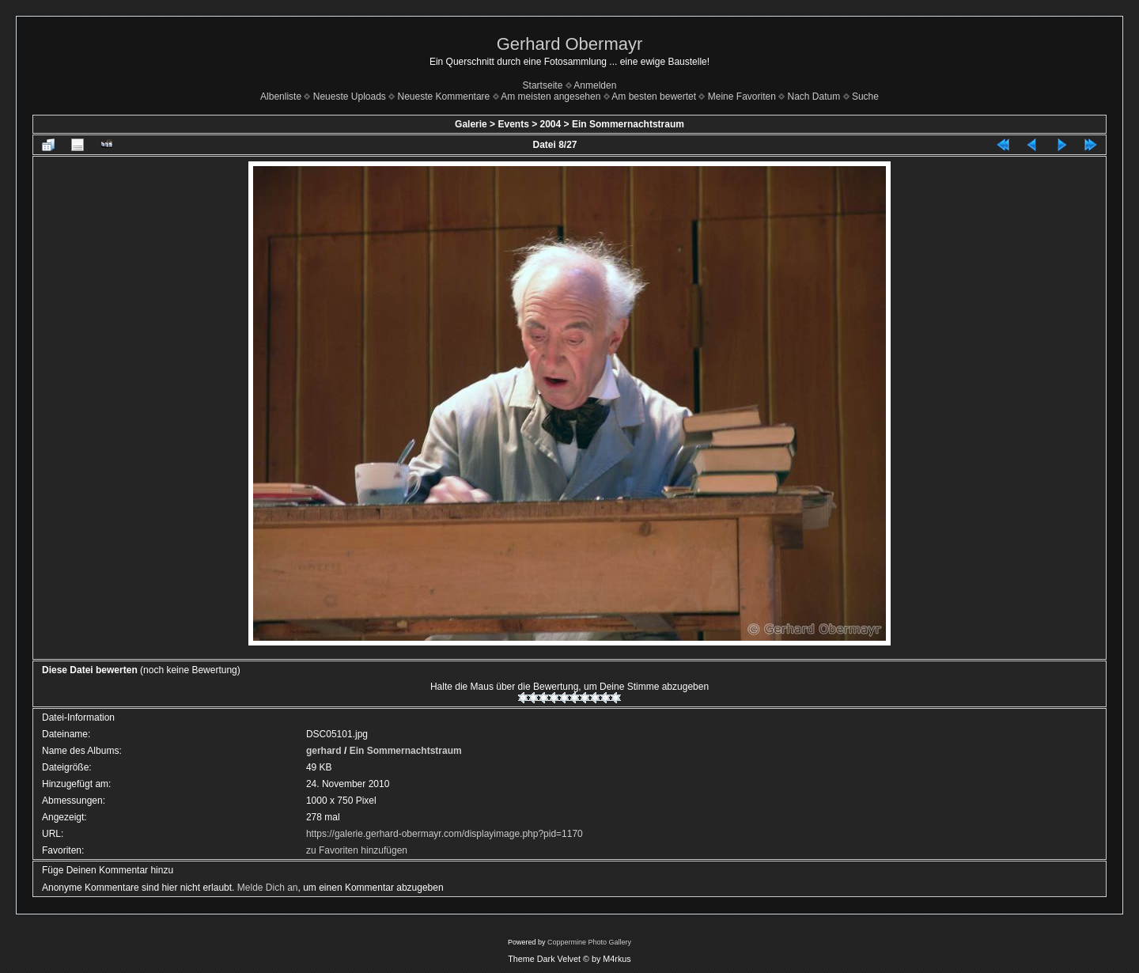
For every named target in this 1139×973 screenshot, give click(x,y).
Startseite (543, 85)
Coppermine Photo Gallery (589, 942)
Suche (865, 96)
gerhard (324, 750)
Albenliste (280, 96)
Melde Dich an (267, 887)
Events (513, 124)
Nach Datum (814, 96)
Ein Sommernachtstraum (628, 124)
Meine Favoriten (742, 96)
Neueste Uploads (349, 96)
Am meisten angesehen (550, 96)
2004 (551, 124)
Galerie (471, 124)
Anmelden (594, 85)
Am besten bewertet (653, 96)
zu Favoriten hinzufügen (356, 850)
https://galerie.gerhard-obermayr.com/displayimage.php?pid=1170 (444, 833)
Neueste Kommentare (444, 96)
